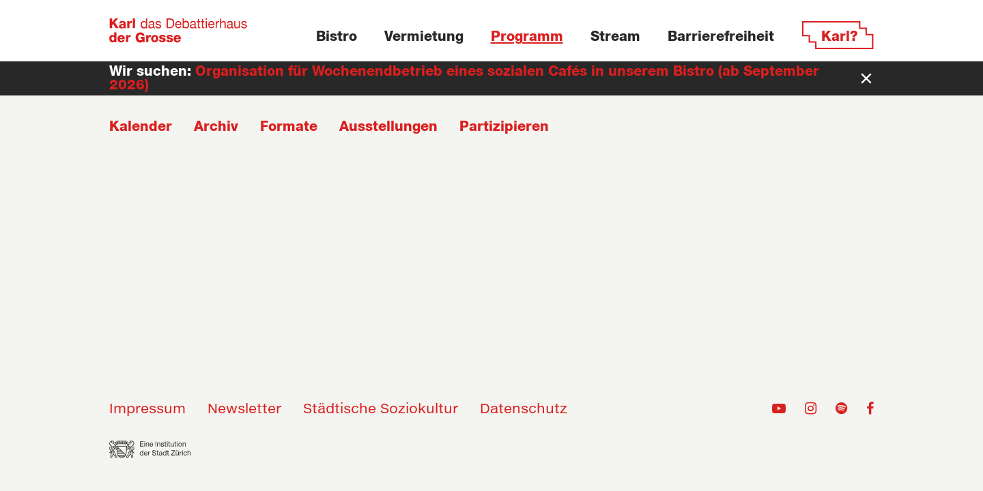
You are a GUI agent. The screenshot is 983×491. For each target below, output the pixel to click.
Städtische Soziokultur (380, 409)
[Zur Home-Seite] (178, 30)
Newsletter (244, 409)
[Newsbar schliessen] (866, 78)
